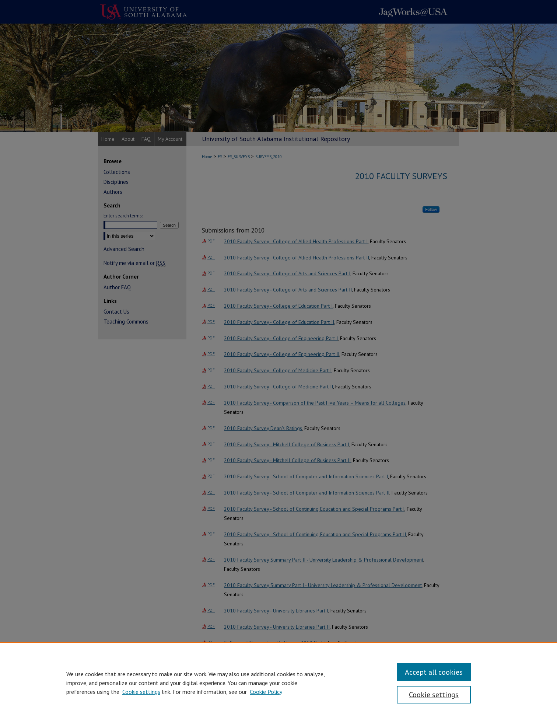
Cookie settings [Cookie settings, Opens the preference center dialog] (434, 694)
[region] (278, 682)
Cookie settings (141, 691)
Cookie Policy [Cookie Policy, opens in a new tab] (266, 691)
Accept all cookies (434, 672)
